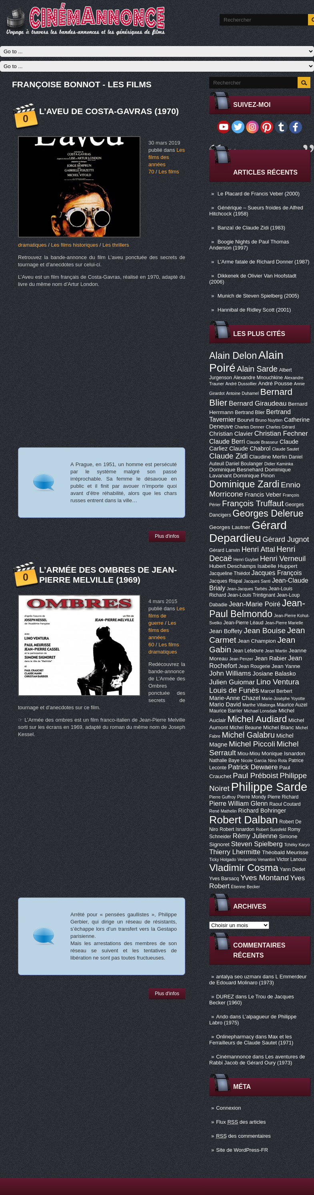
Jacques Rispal (225, 581)
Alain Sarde (257, 368)
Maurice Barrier (225, 711)
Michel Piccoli (252, 744)
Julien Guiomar (232, 682)
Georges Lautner (229, 527)
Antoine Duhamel (242, 393)
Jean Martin (276, 650)
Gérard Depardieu (248, 531)
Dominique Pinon (254, 476)
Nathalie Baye (224, 760)
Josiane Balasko (274, 673)
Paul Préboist (255, 775)
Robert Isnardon (237, 829)
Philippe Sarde (269, 786)
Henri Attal (258, 549)
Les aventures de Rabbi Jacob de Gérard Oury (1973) (257, 1060)
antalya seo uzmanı (238, 977)
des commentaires (243, 1136)
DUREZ (225, 997)
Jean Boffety (225, 631)
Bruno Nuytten (268, 420)
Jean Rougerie (254, 666)
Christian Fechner (281, 433)
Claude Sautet (285, 449)
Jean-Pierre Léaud (244, 623)
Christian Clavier (231, 434)
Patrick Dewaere (253, 767)
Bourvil (245, 420)
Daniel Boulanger (244, 464)
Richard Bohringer (262, 810)
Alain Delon (233, 355)
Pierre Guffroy (222, 797)
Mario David (225, 704)
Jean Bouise (265, 630)
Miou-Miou (248, 753)
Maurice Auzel (292, 705)
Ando (222, 1017)
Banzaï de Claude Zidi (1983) (251, 228)
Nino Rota (277, 760)
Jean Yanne (286, 666)
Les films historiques (74, 245)
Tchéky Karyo (297, 844)
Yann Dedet (292, 869)
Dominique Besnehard (236, 470)
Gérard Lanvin (224, 550)
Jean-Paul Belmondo (257, 608)
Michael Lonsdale (260, 710)
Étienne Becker (245, 886)
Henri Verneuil (283, 559)
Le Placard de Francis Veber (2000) (259, 194)
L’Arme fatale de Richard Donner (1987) (264, 262)
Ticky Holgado (222, 859)
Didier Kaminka (278, 463)
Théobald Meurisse (285, 852)
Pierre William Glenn (238, 803)
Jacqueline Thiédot (229, 573)
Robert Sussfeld (271, 829)
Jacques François (276, 572)
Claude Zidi (228, 456)
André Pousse (275, 383)
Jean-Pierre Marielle (284, 622)
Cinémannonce (233, 1057)
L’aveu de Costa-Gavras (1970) (109, 111)
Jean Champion (257, 641)
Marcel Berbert (276, 691)
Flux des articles (241, 1122)
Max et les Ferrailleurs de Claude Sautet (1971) (251, 1040)
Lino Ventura (277, 682)
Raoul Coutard (284, 804)
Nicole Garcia (253, 760)
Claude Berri (227, 441)
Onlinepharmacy (235, 1037)
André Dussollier (241, 383)
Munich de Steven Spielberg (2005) (258, 296)
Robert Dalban (243, 820)
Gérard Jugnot (285, 539)
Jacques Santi (257, 581)
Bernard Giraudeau (257, 403)
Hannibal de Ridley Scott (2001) (254, 310)
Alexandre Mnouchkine (258, 377)
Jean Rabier (270, 658)
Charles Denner (249, 426)
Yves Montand (264, 877)
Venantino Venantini (256, 859)
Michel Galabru (248, 734)
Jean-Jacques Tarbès (247, 588)
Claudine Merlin (268, 457)
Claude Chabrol (249, 448)
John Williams (230, 673)
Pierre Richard (283, 797)
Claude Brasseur (262, 442)
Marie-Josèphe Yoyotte (283, 698)
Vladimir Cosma (243, 867)
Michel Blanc (278, 727)
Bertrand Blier (249, 412)
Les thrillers (115, 245)
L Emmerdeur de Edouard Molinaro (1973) (258, 980)
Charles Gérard (280, 426)
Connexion (228, 1108)
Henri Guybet (246, 559)
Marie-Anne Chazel (234, 698)
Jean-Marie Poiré (254, 604)
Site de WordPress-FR (242, 1150)
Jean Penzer (241, 658)
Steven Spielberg (257, 844)
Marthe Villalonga (258, 704)
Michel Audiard (257, 719)
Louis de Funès (234, 690)
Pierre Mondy (251, 797)
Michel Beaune (246, 727)
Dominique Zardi (244, 484)
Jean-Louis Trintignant (252, 595)
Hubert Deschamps (232, 566)
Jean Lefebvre (248, 651)
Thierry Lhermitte (234, 852)
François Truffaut (253, 503)
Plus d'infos (167, 536)
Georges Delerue (267, 513)
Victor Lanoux (291, 859)
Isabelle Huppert (277, 566)
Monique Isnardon (283, 753)
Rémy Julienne (254, 836)
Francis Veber (262, 494)
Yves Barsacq (224, 878)
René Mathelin (223, 811)
